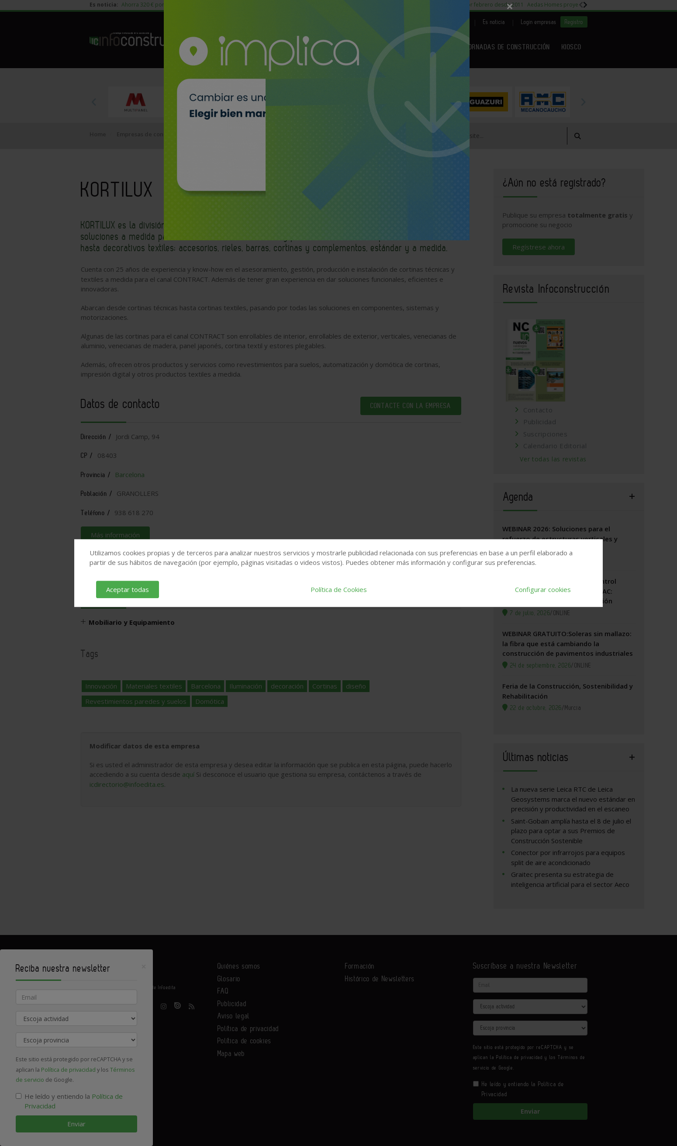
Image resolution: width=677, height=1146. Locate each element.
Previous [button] (94, 101)
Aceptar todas (127, 589)
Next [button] (583, 101)
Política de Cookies (339, 589)
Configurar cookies (543, 589)
